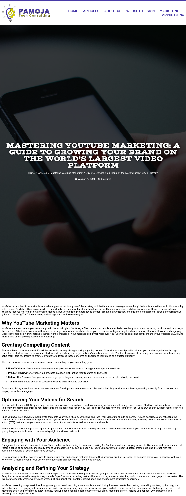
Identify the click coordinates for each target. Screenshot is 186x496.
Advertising (173, 15)
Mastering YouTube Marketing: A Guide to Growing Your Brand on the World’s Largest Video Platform (93, 154)
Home (73, 11)
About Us (112, 11)
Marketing (169, 11)
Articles (91, 11)
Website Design (140, 11)
